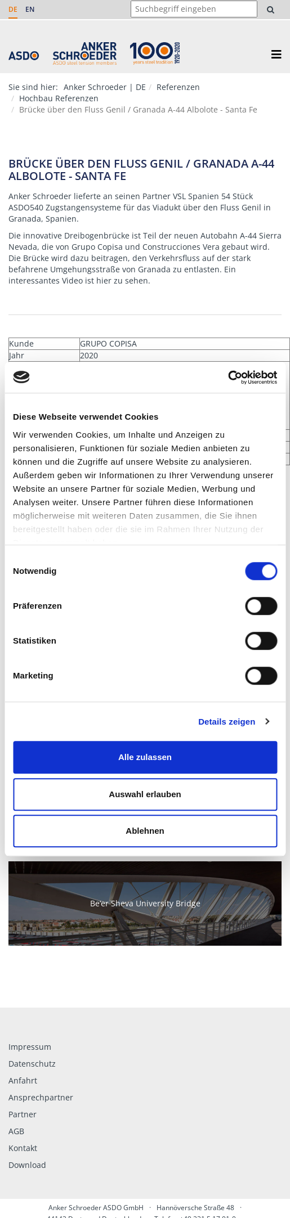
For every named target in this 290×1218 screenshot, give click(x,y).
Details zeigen (226, 721)
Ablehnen (145, 830)
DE (12, 9)
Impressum (29, 1046)
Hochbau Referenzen (59, 98)
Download (27, 1164)
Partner (22, 1114)
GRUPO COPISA (108, 343)
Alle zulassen (145, 757)
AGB (16, 1131)
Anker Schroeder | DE (105, 87)
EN (29, 9)
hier (103, 280)
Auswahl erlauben (145, 794)
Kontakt (22, 1148)
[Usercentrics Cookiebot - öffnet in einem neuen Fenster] (228, 377)
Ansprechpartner (40, 1097)
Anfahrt (22, 1080)
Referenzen (178, 87)
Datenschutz (32, 1063)
